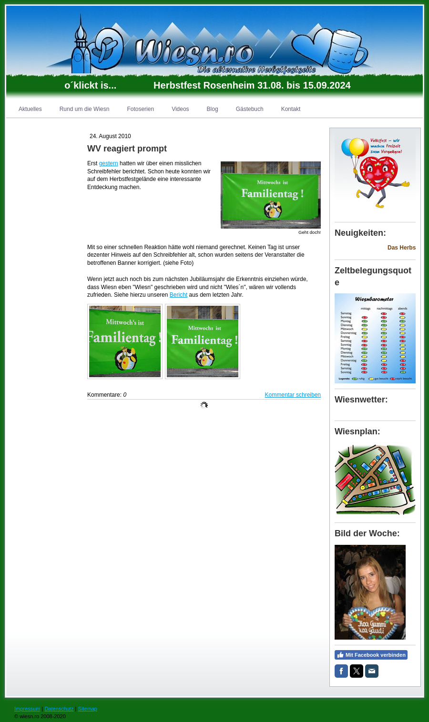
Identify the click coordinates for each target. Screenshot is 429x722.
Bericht (178, 294)
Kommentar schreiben (293, 394)
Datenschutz (58, 709)
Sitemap (87, 709)
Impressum (27, 709)
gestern (108, 163)
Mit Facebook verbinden (371, 655)
